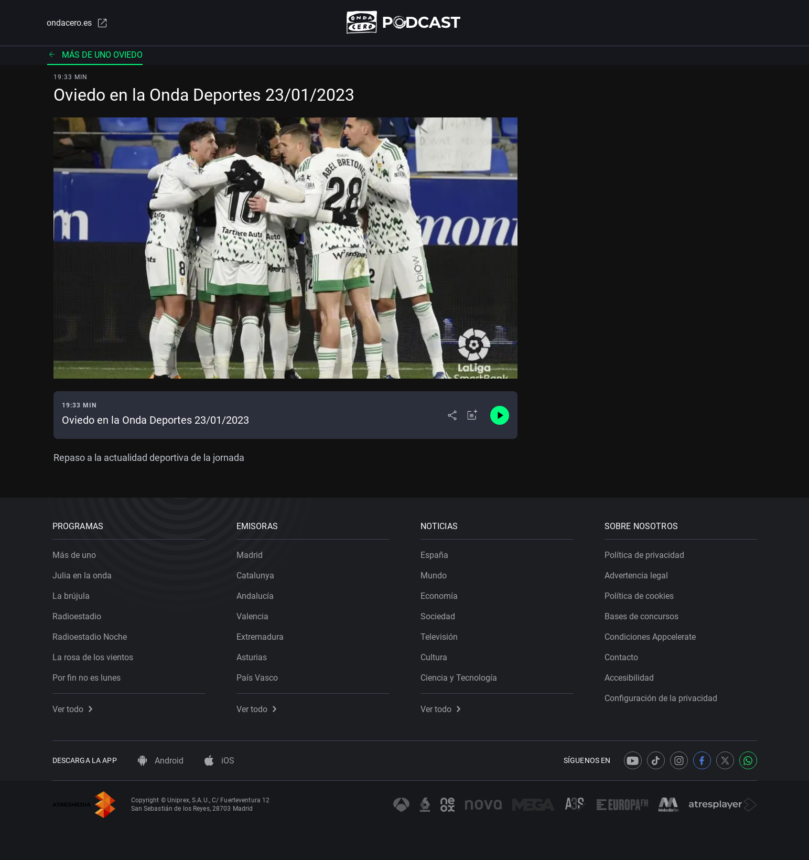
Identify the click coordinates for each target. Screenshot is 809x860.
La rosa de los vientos (92, 657)
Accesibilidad (629, 678)
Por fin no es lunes (86, 678)
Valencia (252, 616)
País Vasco (257, 678)
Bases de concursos (641, 616)
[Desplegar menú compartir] (452, 415)
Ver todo (72, 709)
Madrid (249, 555)
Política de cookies (639, 596)
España (434, 555)
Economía (439, 596)
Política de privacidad (644, 555)
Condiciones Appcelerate (650, 637)
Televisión (439, 637)
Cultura (433, 657)
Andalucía (255, 596)
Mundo (433, 575)
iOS (219, 761)
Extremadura (260, 637)
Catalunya (255, 575)
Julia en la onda (82, 575)
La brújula (71, 596)
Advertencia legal (636, 575)
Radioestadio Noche (89, 637)
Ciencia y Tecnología (458, 678)
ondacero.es (78, 23)
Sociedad (437, 616)
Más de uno (74, 555)
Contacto (621, 657)
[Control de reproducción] (499, 415)
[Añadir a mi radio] (472, 415)
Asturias (251, 657)
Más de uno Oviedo (95, 55)
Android (161, 761)
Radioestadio (76, 616)
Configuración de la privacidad (661, 698)
